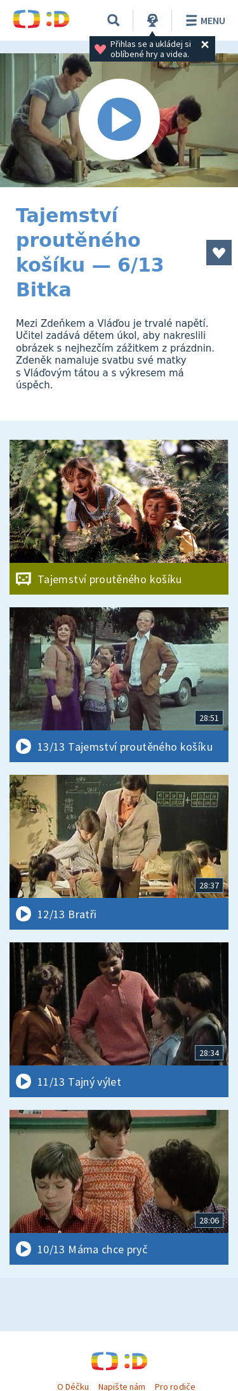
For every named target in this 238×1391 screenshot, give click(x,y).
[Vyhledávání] (114, 20)
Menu (203, 20)
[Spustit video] (119, 120)
